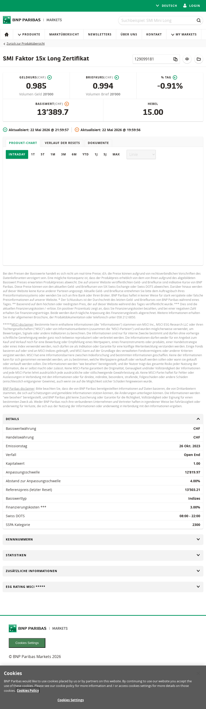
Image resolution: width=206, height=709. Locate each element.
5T (43, 154)
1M (52, 154)
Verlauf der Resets (62, 143)
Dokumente (98, 143)
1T (33, 154)
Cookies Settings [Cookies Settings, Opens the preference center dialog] (71, 701)
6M (74, 154)
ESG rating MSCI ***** (103, 587)
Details (103, 419)
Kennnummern (103, 539)
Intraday (17, 154)
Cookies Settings (27, 643)
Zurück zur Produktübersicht (26, 43)
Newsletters (100, 34)
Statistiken (103, 555)
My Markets (184, 34)
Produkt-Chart (23, 143)
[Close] (198, 673)
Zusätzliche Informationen (103, 571)
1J (96, 154)
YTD (85, 154)
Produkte (28, 34)
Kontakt (154, 34)
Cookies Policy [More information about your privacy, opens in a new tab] (28, 691)
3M (63, 154)
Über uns (129, 34)
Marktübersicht (64, 34)
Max (116, 154)
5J (105, 154)
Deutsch (166, 6)
